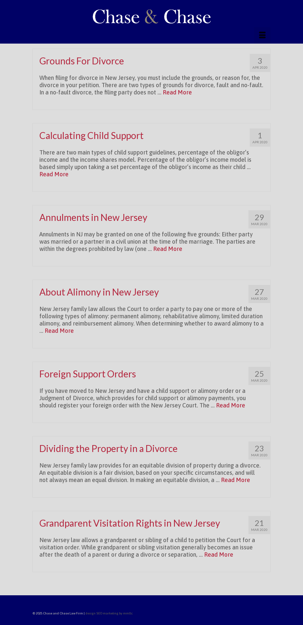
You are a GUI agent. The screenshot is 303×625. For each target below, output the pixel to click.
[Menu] (262, 35)
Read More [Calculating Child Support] (53, 174)
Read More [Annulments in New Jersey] (167, 248)
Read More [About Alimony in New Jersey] (59, 330)
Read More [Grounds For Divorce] (177, 92)
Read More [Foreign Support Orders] (230, 405)
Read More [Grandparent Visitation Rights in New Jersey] (218, 554)
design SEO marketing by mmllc (109, 613)
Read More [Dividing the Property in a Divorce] (235, 479)
